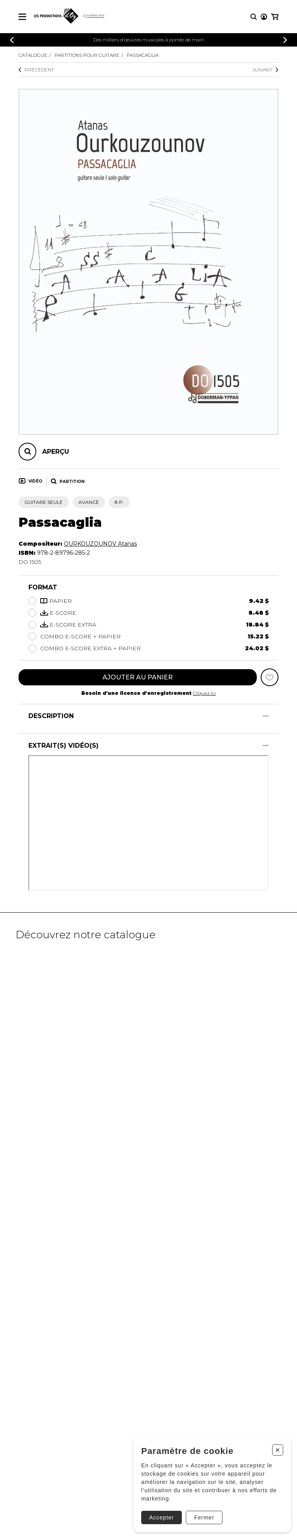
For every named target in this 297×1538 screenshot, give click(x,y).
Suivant (265, 70)
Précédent (36, 70)
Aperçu (55, 451)
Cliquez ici (204, 693)
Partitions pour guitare (87, 55)
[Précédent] (12, 40)
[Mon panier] (274, 17)
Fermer (204, 1517)
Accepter (161, 1517)
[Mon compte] (264, 17)
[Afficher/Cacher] (266, 716)
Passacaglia (143, 55)
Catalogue (33, 55)
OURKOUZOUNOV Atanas (100, 543)
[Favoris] (269, 677)
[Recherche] (253, 17)
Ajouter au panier (138, 677)
